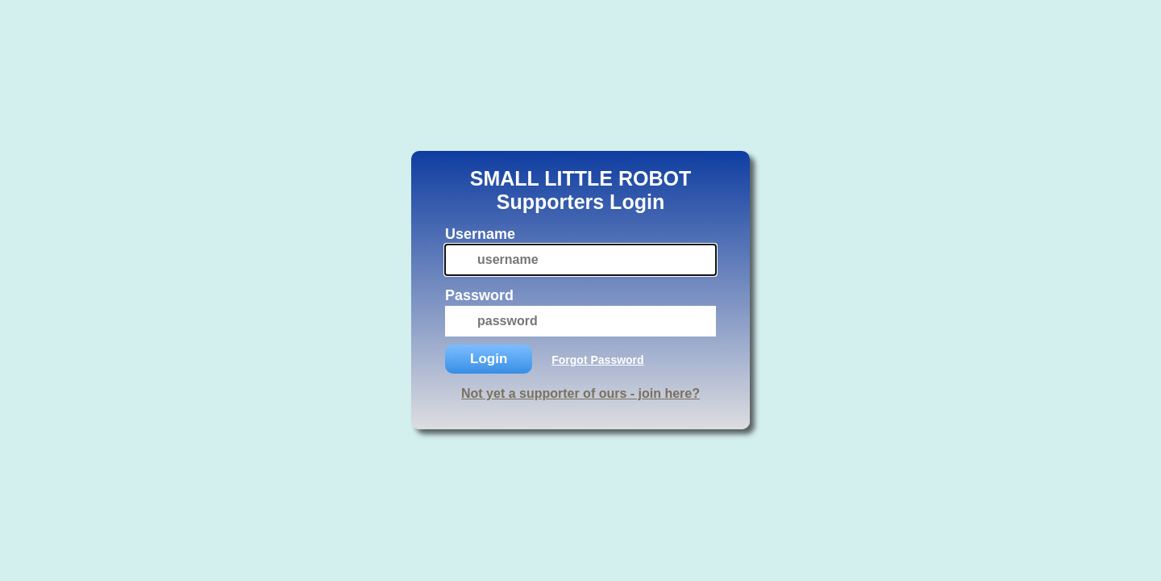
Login (488, 358)
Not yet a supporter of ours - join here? (580, 393)
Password (479, 295)
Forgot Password (597, 359)
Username (480, 234)
